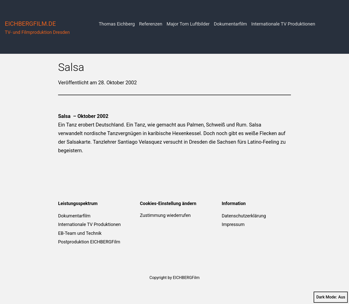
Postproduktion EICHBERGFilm (89, 241)
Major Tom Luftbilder (188, 24)
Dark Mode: (330, 297)
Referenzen (150, 24)
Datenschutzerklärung (244, 215)
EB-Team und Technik (80, 233)
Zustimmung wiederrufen (165, 215)
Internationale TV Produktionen (283, 24)
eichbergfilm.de (30, 23)
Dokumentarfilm (230, 24)
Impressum (233, 224)
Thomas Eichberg (117, 24)
